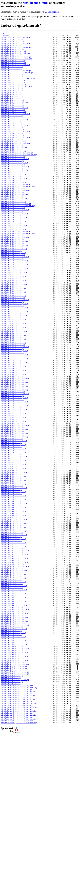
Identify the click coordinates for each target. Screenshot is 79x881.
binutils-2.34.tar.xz (11, 440)
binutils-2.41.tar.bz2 (12, 614)
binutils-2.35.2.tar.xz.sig (14, 480)
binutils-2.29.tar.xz (11, 327)
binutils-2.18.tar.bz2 (12, 139)
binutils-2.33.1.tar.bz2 (13, 407)
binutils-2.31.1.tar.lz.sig (14, 363)
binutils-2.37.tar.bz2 (12, 539)
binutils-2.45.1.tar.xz (12, 736)
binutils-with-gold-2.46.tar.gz (16, 844)
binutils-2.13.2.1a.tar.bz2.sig (16, 97)
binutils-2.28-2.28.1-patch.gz (16, 271)
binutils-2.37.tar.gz (11, 544)
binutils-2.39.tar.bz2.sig (14, 579)
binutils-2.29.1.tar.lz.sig (14, 311)
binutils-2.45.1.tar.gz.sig (14, 729)
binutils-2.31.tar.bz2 (12, 370)
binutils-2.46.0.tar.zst (13, 788)
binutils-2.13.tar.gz (11, 106)
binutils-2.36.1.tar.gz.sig (14, 508)
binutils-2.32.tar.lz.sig (13, 400)
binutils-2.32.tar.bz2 (12, 388)
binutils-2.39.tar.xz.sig (13, 593)
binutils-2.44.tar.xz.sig (13, 715)
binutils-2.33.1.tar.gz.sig (14, 414)
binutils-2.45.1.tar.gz (12, 727)
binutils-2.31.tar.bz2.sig (14, 372)
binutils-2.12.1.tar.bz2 (13, 66)
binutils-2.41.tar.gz (11, 619)
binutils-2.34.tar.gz (11, 431)
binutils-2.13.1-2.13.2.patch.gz (17, 81)
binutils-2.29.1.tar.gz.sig (14, 306)
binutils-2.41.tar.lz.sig (13, 626)
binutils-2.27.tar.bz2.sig (14, 264)
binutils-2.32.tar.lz (11, 398)
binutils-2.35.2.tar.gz (12, 468)
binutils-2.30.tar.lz (11, 341)
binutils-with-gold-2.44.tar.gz (16, 821)
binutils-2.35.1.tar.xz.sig (14, 461)
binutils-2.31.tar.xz (11, 384)
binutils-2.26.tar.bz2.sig (14, 254)
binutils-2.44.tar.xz (11, 713)
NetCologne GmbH (35, 2)
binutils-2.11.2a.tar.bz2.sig (15, 57)
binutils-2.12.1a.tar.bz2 (13, 69)
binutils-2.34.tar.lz (11, 435)
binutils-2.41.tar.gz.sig (13, 621)
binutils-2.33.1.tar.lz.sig (14, 419)
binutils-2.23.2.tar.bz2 (13, 191)
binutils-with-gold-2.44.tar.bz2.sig (19, 819)
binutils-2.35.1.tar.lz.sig (14, 457)
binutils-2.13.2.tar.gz (12, 102)
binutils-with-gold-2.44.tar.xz (16, 830)
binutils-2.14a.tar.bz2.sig (14, 116)
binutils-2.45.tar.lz (11, 755)
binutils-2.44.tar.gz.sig (13, 706)
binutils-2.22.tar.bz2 (12, 167)
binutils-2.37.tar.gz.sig (13, 546)
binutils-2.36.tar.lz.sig (13, 532)
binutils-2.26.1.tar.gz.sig (14, 250)
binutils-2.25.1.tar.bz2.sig (15, 222)
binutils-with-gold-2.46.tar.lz (16, 849)
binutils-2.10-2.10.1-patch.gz (16, 38)
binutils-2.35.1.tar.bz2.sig (15, 447)
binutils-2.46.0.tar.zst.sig (15, 790)
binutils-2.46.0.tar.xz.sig (14, 786)
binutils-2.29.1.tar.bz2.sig (15, 301)
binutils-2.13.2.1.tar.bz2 (14, 90)
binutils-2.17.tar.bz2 (12, 132)
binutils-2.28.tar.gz (11, 294)
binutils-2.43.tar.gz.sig (13, 682)
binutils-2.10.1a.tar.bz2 (13, 43)
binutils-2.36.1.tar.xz (12, 515)
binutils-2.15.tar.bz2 (12, 118)
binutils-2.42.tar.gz (11, 638)
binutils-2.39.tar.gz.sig (13, 584)
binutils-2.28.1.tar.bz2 (13, 276)
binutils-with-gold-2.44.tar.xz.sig (18, 833)
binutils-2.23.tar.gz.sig (13, 203)
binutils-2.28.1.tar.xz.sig (14, 287)
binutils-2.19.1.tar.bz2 (13, 146)
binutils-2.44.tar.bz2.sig (14, 701)
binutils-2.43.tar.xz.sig (13, 692)
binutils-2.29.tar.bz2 (12, 318)
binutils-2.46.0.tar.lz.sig (14, 781)
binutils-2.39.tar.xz (11, 591)
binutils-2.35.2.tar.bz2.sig (15, 466)
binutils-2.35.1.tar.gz (12, 450)
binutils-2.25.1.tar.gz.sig (14, 226)
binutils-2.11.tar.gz (11, 59)
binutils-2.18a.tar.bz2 (12, 142)
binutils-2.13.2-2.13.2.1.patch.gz (18, 88)
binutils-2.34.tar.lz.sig (13, 438)
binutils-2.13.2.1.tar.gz (13, 92)
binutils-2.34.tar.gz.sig (13, 433)
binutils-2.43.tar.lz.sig (13, 687)
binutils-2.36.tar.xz (11, 534)
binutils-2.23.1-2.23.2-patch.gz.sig (19, 179)
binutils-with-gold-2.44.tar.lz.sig (18, 828)
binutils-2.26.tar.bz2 (12, 252)
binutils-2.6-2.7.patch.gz (14, 793)
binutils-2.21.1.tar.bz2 (13, 160)
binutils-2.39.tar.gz (11, 581)
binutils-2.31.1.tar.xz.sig (14, 367)
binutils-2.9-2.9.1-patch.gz (15, 809)
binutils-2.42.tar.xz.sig (13, 649)
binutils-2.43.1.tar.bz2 (13, 652)
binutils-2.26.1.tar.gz (12, 247)
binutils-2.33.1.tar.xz (12, 421)
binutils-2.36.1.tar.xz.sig (14, 518)
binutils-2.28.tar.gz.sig (13, 297)
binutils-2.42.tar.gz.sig (13, 640)
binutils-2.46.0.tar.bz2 (13, 769)
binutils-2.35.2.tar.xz (12, 478)
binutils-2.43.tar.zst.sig (14, 696)
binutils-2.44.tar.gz (11, 703)
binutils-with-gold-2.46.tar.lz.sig (18, 851)
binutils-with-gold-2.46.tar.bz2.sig (19, 842)
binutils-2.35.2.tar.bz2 (13, 464)
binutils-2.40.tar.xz (11, 609)
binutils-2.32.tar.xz (11, 403)
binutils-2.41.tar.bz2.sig (14, 616)
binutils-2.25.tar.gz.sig (13, 236)
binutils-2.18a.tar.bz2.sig (14, 144)
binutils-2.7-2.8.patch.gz (14, 795)
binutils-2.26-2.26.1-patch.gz (16, 238)
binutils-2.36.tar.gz (11, 525)
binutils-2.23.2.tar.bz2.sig (15, 193)
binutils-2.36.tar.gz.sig (13, 527)
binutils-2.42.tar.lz (11, 642)
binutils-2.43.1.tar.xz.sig (14, 668)
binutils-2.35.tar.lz (11, 492)
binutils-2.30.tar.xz (11, 346)
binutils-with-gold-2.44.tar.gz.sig (18, 823)
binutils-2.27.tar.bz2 (12, 262)
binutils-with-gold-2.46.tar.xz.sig (18, 856)
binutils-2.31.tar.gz (11, 374)
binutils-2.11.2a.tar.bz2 (13, 55)
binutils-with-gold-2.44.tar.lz (16, 826)
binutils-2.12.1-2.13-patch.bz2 (16, 64)
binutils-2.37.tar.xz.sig (13, 555)
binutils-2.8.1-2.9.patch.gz (15, 802)
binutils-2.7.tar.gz (11, 797)
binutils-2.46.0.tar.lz (12, 779)
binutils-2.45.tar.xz (11, 760)
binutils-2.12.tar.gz (11, 76)
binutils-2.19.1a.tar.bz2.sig (15, 151)
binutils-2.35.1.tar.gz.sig (14, 452)
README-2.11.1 (7, 36)
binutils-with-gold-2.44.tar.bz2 (17, 816)
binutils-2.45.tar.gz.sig (13, 753)
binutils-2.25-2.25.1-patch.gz (16, 214)
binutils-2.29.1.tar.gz (12, 304)
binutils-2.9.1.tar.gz (12, 811)
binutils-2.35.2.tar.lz (12, 473)
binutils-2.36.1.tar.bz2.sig (15, 504)
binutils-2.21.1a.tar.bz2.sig (15, 165)
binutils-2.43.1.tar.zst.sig (15, 673)
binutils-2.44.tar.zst (12, 717)
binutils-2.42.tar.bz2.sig (14, 635)
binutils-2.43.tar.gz (11, 680)
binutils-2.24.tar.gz (11, 210)
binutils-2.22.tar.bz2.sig (14, 170)
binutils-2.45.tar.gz (11, 750)
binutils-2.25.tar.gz (11, 233)
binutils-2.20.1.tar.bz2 (13, 153)
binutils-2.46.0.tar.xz (12, 783)
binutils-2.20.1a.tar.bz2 (13, 156)
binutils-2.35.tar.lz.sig (13, 494)
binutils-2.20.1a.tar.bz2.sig (15, 158)
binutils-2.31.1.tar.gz (12, 356)
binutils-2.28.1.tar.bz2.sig (15, 278)
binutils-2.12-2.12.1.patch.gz (16, 62)
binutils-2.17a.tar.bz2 (12, 135)
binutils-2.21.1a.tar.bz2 (13, 163)
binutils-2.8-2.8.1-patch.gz (15, 800)
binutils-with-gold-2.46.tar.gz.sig (18, 847)
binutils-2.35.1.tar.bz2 (13, 445)
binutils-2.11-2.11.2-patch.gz (16, 50)
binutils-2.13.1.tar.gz (12, 85)
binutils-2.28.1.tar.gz (12, 280)
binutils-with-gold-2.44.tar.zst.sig (19, 837)
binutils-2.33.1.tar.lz (12, 417)
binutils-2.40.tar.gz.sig (13, 602)
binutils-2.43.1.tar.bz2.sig (15, 654)
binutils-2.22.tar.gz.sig (13, 175)
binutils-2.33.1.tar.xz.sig (14, 424)
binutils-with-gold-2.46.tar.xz (16, 854)
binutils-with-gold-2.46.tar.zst (17, 858)
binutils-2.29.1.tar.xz (12, 313)
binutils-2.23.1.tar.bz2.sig (15, 184)
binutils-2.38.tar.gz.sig (13, 565)
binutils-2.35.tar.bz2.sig (14, 485)
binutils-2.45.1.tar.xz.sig (14, 739)
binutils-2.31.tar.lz (11, 379)
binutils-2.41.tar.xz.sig (13, 631)
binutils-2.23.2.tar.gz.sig (14, 198)
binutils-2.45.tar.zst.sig (14, 767)
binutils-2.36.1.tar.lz (12, 511)
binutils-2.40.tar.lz (11, 605)
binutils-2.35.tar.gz (11, 487)
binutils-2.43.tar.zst (12, 694)
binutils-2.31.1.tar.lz (12, 360)
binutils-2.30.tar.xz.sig (13, 348)
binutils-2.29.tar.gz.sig (13, 325)
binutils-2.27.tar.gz (11, 266)
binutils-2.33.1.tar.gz (12, 412)
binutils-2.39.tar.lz (11, 586)
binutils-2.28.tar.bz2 (12, 290)
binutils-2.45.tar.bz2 (12, 746)
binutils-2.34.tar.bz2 (12, 426)
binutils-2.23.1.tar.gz (12, 186)
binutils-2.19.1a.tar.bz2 (13, 149)
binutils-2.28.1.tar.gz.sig (14, 283)
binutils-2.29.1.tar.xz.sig (14, 316)
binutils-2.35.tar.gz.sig (13, 489)
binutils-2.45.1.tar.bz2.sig (15, 725)
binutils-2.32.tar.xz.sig (13, 405)
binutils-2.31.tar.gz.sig (13, 377)
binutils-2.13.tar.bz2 (12, 104)
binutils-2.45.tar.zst (12, 764)
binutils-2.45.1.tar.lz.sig (14, 734)
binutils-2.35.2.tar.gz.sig (14, 471)
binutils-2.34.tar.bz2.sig (14, 428)
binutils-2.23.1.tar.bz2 (13, 182)
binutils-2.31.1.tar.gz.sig (14, 358)
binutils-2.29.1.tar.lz (12, 309)
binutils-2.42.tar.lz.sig (13, 645)
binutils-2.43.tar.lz (11, 685)
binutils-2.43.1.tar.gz (12, 656)
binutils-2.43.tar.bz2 (12, 675)
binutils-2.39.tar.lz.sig (13, 588)
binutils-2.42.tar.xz (11, 647)
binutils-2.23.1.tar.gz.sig (14, 189)
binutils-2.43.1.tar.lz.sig (14, 663)
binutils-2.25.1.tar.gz (12, 224)
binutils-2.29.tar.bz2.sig (14, 320)
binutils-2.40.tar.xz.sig (13, 612)
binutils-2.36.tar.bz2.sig (14, 522)
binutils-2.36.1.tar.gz (12, 506)
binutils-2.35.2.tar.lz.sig (14, 475)
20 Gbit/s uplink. (52, 12)
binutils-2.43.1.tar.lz (12, 661)
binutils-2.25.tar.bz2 (12, 229)
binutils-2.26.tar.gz (11, 257)
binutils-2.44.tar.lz (11, 708)
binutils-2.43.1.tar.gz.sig (14, 659)
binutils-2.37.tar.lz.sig (13, 551)
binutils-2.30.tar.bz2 (12, 332)
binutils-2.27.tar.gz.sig (13, 269)
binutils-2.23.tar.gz (11, 200)
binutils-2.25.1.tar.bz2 (13, 219)
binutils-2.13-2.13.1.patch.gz (16, 78)
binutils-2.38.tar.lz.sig (13, 569)
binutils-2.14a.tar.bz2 (12, 113)
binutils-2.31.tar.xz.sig (13, 386)
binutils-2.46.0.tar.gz (12, 774)
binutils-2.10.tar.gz (11, 48)
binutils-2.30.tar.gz (11, 337)
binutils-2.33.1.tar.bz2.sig (15, 410)
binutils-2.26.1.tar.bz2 (13, 243)
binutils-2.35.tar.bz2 (12, 482)
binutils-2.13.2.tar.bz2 (13, 99)
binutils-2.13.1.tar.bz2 (13, 83)
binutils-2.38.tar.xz (11, 572)
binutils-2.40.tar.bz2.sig (14, 598)
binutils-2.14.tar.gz (11, 111)
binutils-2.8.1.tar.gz (12, 804)
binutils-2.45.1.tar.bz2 (13, 722)
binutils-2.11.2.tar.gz (12, 52)
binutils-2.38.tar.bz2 (12, 558)
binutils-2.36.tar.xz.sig (13, 536)
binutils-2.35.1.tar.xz (12, 459)
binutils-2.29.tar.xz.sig (13, 330)
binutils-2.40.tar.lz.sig (13, 607)
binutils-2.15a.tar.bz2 (12, 120)
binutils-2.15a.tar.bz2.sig (14, 123)
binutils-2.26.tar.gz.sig (13, 259)
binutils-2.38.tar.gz (11, 562)
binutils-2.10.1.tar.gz (12, 41)
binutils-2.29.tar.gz (11, 323)
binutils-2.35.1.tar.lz (12, 454)
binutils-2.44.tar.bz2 (12, 699)
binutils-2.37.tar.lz (11, 548)
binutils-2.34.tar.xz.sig (13, 442)
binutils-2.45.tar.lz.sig (13, 757)
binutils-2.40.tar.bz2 (12, 595)
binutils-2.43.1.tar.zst (13, 670)
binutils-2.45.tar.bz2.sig (14, 748)
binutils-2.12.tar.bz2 (12, 73)
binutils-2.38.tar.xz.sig (13, 574)
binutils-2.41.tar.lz (11, 623)
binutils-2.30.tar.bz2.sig (14, 334)
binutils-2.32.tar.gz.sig (13, 395)
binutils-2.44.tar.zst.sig (14, 720)
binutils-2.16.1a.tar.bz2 (13, 128)
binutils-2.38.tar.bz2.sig (14, 560)
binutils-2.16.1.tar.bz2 (13, 125)
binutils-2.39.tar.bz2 (12, 576)
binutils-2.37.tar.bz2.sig (14, 541)
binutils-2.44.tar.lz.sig (13, 710)
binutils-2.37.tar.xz (11, 553)
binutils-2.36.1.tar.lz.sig (14, 513)
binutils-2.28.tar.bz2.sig (14, 292)
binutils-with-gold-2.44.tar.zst (17, 835)
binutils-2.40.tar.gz (11, 600)
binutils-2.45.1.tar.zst (13, 741)
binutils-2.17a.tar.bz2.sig (14, 137)
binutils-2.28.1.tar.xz (12, 285)
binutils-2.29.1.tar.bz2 (13, 299)
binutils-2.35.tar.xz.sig (13, 499)
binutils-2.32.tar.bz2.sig (14, 391)
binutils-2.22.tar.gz (11, 172)
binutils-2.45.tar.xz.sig (13, 762)
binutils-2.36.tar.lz (11, 529)
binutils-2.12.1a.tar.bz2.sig (15, 71)
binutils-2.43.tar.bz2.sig (14, 678)
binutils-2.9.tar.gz (11, 814)
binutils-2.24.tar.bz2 (12, 205)
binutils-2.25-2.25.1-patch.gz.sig (18, 217)
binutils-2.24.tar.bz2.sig (14, 207)
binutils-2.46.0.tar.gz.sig (14, 776)
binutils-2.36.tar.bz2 (12, 520)
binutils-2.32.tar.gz (11, 393)
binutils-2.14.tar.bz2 (12, 109)
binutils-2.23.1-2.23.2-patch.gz (17, 177)
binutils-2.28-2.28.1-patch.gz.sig (18, 273)
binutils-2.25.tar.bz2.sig (14, 231)
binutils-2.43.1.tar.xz (12, 666)
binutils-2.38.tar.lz (11, 567)
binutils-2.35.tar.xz (11, 497)
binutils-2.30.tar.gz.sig (13, 339)
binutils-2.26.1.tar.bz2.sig (15, 245)
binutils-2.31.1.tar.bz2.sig (15, 353)
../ (2, 34)
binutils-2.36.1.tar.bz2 (13, 501)
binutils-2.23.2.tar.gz (12, 196)
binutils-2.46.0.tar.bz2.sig (15, 772)
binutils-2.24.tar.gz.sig (13, 212)
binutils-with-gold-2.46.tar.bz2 (17, 840)
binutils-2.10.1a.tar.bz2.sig (15, 45)
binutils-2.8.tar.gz (11, 807)
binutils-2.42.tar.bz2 (12, 633)
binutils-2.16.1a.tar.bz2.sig (15, 130)
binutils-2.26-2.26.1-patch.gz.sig (18, 240)
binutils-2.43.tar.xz (11, 689)
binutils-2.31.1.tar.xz (12, 365)
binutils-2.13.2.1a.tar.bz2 (14, 95)
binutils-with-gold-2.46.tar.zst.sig (19, 861)
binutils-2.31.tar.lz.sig (13, 381)
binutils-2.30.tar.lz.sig (13, 344)
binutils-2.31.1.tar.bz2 (13, 351)
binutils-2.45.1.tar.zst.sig (15, 743)
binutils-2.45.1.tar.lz (12, 732)
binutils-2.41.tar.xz (11, 628)
